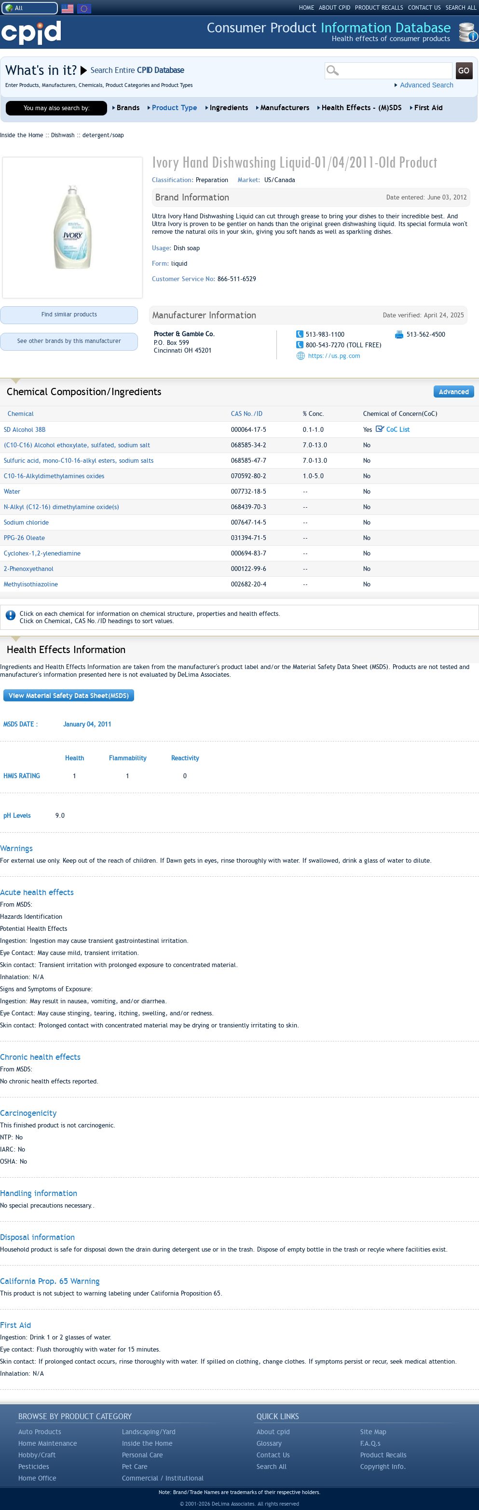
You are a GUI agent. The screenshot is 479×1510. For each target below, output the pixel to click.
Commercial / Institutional (163, 1478)
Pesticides (33, 1466)
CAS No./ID (246, 413)
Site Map (373, 1432)
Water (12, 491)
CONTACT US (424, 7)
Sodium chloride (26, 522)
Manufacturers (284, 107)
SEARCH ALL (461, 7)
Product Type (174, 107)
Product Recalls (383, 1455)
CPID (31, 33)
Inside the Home (147, 1443)
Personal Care (142, 1455)
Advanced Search (426, 85)
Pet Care (135, 1466)
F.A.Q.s (370, 1443)
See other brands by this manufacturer (69, 341)
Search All (272, 1466)
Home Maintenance (47, 1443)
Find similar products (69, 314)
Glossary (269, 1443)
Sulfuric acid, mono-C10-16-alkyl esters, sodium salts (78, 460)
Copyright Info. (383, 1466)
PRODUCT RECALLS (379, 7)
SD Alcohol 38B (24, 429)
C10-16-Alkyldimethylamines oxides (54, 476)
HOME (306, 7)
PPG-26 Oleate (24, 537)
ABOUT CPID (334, 7)
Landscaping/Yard (149, 1432)
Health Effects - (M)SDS (362, 107)
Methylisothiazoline (31, 584)
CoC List (393, 429)
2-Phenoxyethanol (29, 568)
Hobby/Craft (37, 1455)
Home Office (37, 1478)
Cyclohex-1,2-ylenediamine (42, 553)
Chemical (21, 413)
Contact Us (273, 1455)
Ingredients (229, 107)
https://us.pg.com (334, 355)
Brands (128, 107)
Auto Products (39, 1432)
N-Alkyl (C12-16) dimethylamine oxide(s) (61, 507)
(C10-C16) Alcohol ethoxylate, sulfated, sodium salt (77, 445)
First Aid (428, 107)
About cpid (273, 1432)
